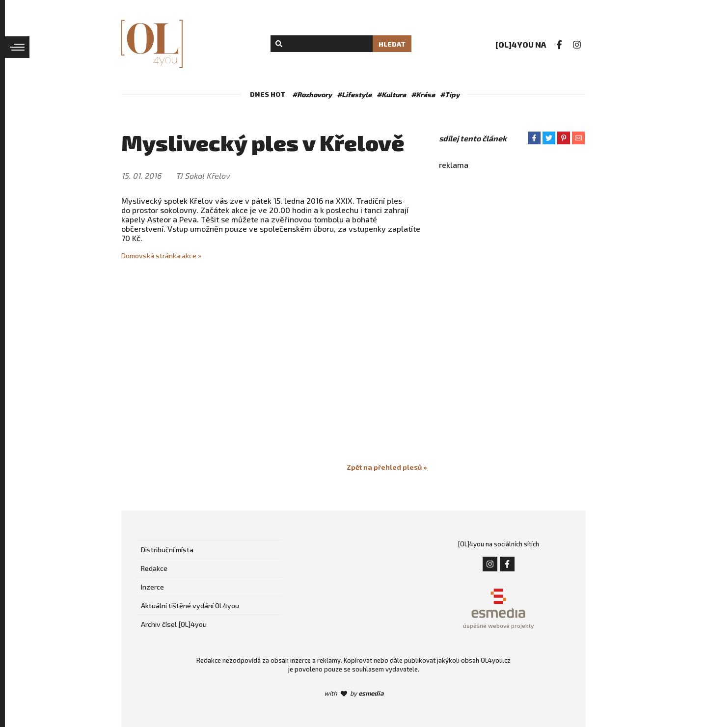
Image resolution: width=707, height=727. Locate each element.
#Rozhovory (312, 94)
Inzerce (152, 587)
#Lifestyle (354, 94)
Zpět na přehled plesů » (387, 467)
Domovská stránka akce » (161, 255)
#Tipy (450, 94)
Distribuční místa (167, 549)
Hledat (392, 44)
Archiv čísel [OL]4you (174, 624)
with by (353, 693)
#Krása (423, 94)
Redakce (154, 568)
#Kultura (391, 94)
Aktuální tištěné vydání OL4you (190, 605)
